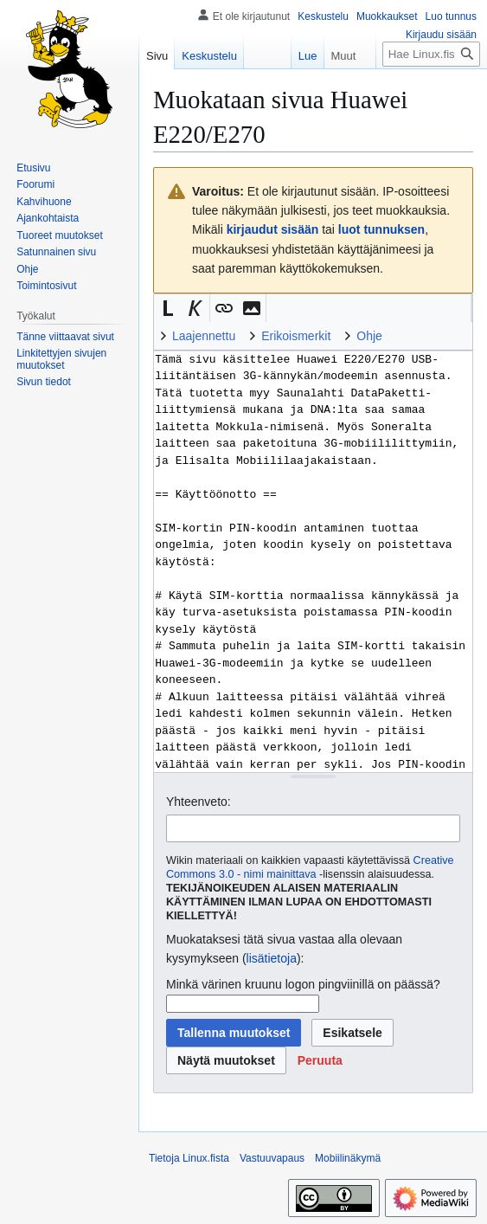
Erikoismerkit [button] (295, 336)
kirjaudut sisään (273, 229)
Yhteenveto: (198, 801)
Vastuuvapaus (272, 1158)
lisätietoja (272, 958)
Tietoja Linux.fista (189, 1158)
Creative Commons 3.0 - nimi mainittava (310, 867)
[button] (168, 308)
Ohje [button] (369, 336)
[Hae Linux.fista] (431, 54)
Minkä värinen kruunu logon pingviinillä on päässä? (303, 984)
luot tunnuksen (381, 229)
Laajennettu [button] (203, 336)
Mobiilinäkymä (348, 1158)
